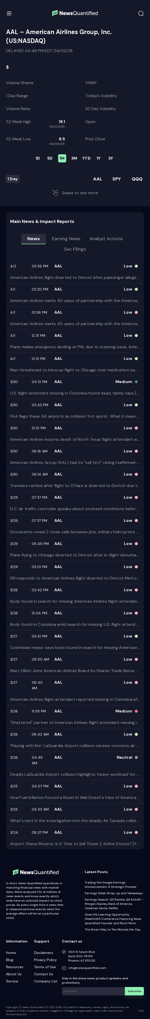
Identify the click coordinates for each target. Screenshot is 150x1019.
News (33, 239)
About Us (14, 974)
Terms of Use (45, 967)
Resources (14, 967)
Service (12, 981)
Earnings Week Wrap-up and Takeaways (114, 893)
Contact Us (43, 974)
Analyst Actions (106, 239)
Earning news (66, 239)
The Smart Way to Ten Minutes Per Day (113, 929)
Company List (45, 981)
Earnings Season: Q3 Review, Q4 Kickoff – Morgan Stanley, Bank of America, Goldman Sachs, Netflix (114, 904)
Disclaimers (43, 952)
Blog (9, 959)
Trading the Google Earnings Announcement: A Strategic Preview (110, 884)
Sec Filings (75, 249)
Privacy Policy (45, 959)
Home (11, 952)
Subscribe (134, 991)
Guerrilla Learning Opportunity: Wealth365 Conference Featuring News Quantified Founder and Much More (113, 918)
